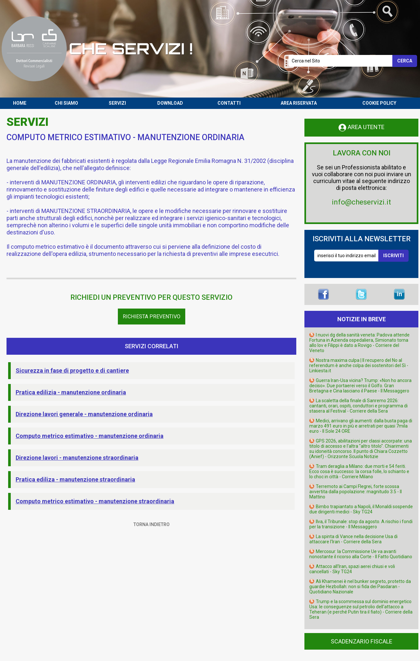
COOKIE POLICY (379, 103)
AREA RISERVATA (299, 103)
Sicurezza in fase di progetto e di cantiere (72, 370)
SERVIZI (117, 103)
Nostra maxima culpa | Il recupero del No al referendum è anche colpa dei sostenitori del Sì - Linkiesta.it (358, 365)
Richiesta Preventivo (151, 316)
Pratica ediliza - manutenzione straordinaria (75, 479)
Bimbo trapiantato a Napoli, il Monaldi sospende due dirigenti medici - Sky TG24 (361, 509)
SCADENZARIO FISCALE (361, 641)
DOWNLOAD (170, 103)
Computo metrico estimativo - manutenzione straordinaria (95, 501)
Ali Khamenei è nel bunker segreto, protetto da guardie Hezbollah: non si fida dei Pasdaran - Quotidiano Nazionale (360, 586)
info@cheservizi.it (361, 202)
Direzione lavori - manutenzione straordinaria (77, 457)
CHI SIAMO (66, 103)
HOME (19, 103)
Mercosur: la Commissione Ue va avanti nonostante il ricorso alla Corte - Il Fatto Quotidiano (360, 554)
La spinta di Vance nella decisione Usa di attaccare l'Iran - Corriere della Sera (353, 539)
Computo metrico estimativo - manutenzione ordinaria (89, 435)
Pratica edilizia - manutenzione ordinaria (71, 392)
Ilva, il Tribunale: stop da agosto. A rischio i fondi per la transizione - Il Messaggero (361, 524)
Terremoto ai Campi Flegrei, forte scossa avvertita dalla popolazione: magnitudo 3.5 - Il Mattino (355, 491)
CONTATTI (229, 103)
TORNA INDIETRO (151, 524)
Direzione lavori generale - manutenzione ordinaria (84, 414)
